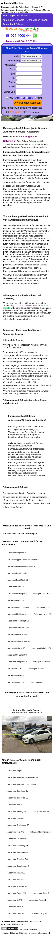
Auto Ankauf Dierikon (28, 929)
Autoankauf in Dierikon (29, 7)
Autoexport (45, 933)
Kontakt (23, 933)
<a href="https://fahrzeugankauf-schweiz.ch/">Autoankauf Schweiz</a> (27, 467)
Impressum (34, 933)
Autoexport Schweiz (10, 933)
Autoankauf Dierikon (12, 3)
